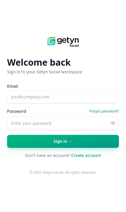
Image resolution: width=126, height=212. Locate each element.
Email (12, 86)
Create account (86, 155)
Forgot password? (104, 111)
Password (16, 111)
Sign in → (63, 143)
